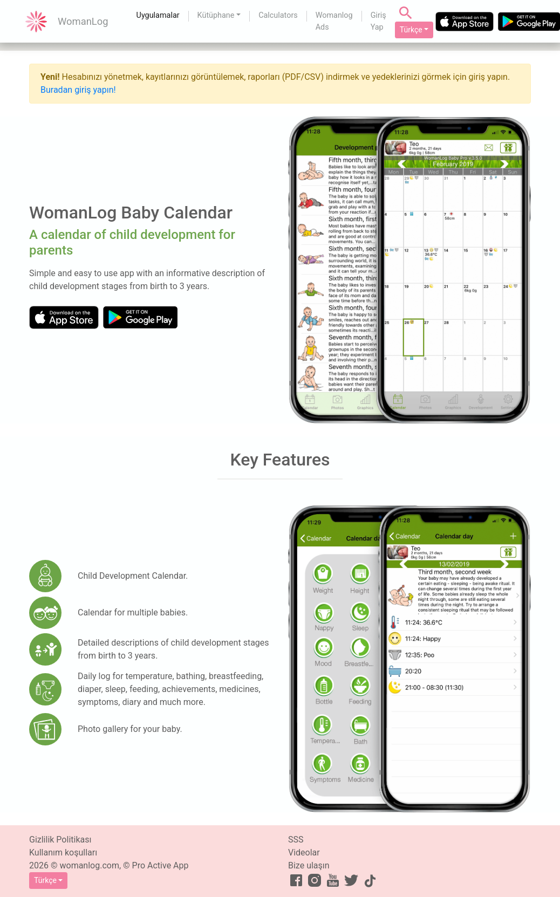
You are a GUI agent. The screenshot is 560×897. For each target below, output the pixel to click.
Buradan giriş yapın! (78, 90)
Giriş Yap (378, 21)
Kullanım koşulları (63, 852)
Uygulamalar (158, 15)
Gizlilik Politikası (60, 839)
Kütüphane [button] (216, 15)
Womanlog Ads (334, 21)
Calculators (278, 15)
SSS (296, 839)
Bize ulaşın (309, 865)
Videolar (304, 852)
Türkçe (411, 29)
